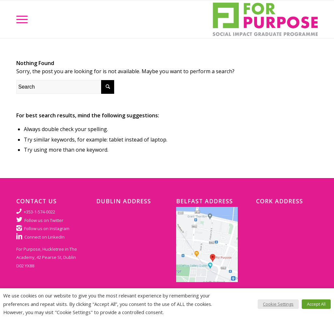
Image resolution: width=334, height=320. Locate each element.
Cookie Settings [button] (278, 304)
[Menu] (22, 19)
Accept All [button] (316, 304)
